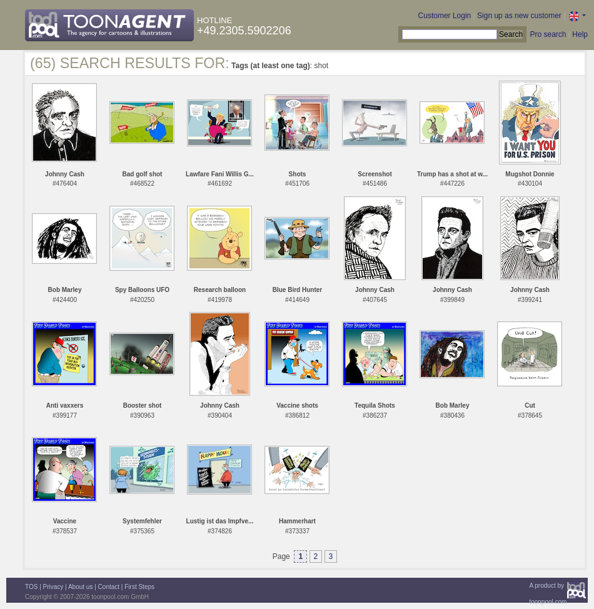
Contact (108, 586)
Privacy (53, 586)
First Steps (139, 586)
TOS (31, 586)
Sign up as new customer (519, 15)
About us (80, 586)
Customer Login (444, 15)
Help (580, 34)
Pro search (548, 34)
